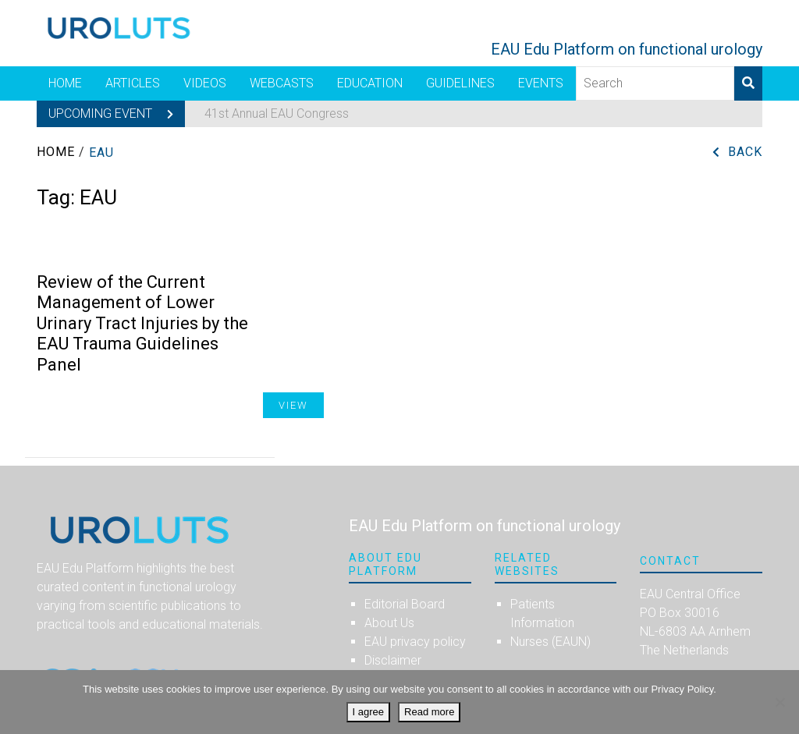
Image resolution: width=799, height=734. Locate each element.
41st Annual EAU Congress (276, 113)
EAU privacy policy (415, 641)
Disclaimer (392, 660)
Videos (204, 83)
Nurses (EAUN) (550, 641)
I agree (368, 712)
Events (540, 83)
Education (370, 83)
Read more (429, 712)
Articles (132, 83)
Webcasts (282, 83)
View (293, 405)
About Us (389, 622)
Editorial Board (404, 604)
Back (745, 151)
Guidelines (460, 83)
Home (65, 83)
